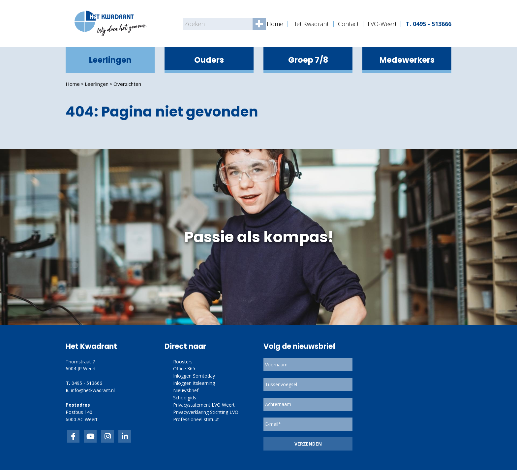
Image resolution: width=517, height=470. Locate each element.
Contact (348, 24)
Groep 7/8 (308, 59)
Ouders (209, 59)
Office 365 (184, 368)
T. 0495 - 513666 (428, 24)
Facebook (73, 436)
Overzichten (127, 84)
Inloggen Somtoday (194, 376)
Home (275, 24)
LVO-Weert (382, 24)
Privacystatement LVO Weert (204, 405)
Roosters (183, 361)
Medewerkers (407, 59)
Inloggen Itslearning (194, 383)
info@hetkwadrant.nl (93, 390)
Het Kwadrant (310, 24)
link (107, 436)
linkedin (124, 436)
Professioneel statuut (196, 419)
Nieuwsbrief (185, 390)
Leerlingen (110, 59)
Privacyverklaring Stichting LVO (205, 412)
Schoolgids (184, 397)
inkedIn (90, 436)
